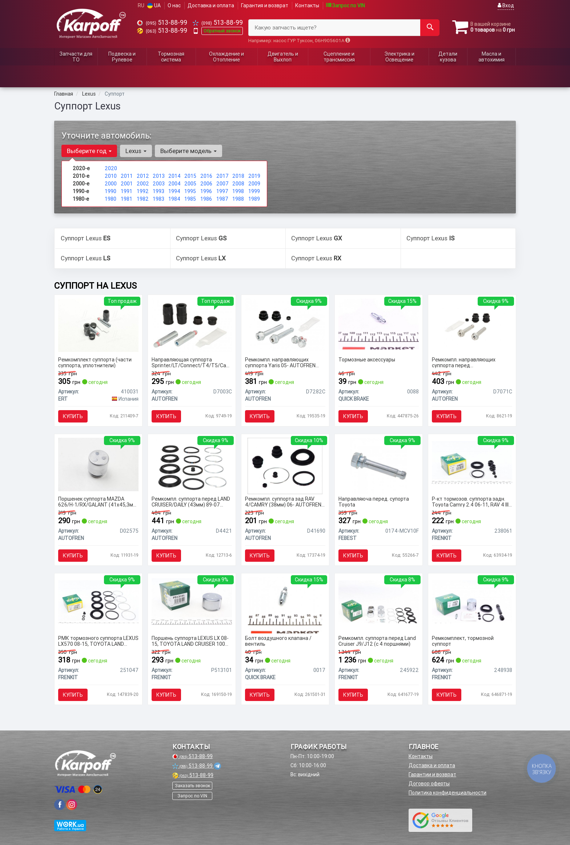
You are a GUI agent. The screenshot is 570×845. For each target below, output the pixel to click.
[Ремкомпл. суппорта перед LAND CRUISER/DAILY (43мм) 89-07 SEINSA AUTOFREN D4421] (191, 465)
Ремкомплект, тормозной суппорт (463, 640)
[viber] (59, 804)
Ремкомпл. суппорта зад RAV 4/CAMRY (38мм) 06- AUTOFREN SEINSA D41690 (283, 501)
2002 (143, 183)
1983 (158, 199)
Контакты (307, 5)
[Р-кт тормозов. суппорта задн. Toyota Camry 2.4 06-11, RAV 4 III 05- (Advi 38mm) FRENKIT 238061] (472, 462)
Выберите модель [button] (188, 151)
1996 (206, 191)
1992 (143, 191)
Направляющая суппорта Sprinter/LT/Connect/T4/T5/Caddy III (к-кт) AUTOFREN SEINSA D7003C (192, 362)
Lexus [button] (135, 151)
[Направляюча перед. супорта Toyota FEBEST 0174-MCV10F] (378, 465)
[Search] (429, 27)
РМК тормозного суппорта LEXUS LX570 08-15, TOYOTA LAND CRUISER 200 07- (98, 640)
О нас (174, 5)
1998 (238, 191)
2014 (174, 176)
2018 (238, 176)
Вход (506, 5)
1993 (158, 191)
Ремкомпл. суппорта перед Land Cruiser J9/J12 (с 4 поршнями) (377, 640)
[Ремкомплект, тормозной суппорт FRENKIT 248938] (472, 601)
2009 (254, 183)
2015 (190, 176)
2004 (174, 183)
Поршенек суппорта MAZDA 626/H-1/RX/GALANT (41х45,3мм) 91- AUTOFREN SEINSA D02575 (98, 501)
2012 (143, 176)
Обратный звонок (222, 30)
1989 (254, 199)
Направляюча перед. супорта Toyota (373, 501)
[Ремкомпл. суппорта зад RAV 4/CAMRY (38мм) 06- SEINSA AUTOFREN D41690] (285, 465)
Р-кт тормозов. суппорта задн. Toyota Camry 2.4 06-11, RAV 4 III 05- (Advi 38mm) (470, 501)
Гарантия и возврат (264, 5)
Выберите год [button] (89, 151)
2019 (254, 176)
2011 (127, 176)
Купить (73, 416)
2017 (222, 176)
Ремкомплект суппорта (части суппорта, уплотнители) (95, 362)
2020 (111, 168)
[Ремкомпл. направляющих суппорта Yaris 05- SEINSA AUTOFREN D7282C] (285, 324)
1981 (126, 199)
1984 (174, 199)
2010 (111, 176)
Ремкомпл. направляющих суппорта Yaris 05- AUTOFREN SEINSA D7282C (280, 362)
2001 (127, 183)
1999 (254, 191)
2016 (206, 176)
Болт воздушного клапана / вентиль (278, 640)
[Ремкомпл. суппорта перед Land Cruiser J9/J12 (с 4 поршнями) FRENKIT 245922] (378, 601)
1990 (110, 191)
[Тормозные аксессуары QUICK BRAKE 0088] (378, 323)
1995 (190, 191)
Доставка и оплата (211, 5)
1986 (206, 199)
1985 (190, 199)
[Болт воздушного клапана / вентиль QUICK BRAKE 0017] (285, 604)
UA (154, 5)
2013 (159, 176)
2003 (159, 183)
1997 (222, 191)
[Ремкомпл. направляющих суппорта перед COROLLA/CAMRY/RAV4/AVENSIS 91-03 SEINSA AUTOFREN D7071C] (472, 326)
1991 (126, 191)
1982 (143, 199)
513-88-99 (162, 22)
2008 (238, 183)
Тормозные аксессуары (366, 360)
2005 (190, 183)
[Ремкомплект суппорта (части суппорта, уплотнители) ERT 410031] (98, 324)
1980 (110, 199)
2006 (206, 183)
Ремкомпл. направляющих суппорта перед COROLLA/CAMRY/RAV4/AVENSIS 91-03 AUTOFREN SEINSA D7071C (471, 362)
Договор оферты (429, 783)
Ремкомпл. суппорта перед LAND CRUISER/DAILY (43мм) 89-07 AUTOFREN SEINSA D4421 (191, 501)
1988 (238, 199)
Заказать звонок (192, 785)
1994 (174, 191)
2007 (222, 183)
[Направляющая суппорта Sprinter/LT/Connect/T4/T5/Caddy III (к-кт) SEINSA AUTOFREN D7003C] (192, 324)
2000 (111, 183)
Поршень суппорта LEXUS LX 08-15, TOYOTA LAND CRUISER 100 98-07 (190, 640)
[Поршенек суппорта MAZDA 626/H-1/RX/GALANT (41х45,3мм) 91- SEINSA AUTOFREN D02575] (98, 464)
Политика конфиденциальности (447, 792)
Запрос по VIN (345, 5)
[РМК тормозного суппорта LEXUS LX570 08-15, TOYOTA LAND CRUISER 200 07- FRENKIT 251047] (98, 601)
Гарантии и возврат (432, 774)
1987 (222, 199)
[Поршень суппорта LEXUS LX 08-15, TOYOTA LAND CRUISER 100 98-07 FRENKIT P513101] (192, 601)
